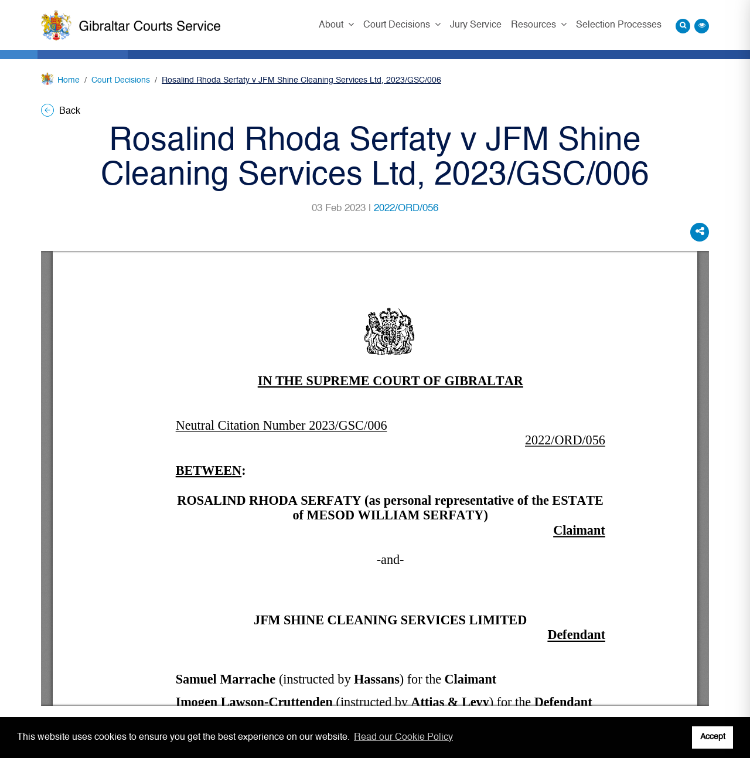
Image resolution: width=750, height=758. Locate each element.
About (332, 25)
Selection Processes (619, 25)
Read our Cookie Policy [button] (403, 737)
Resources (534, 25)
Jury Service (476, 25)
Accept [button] (712, 737)
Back (60, 111)
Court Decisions (397, 25)
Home (68, 80)
